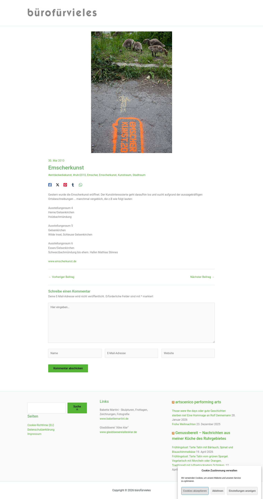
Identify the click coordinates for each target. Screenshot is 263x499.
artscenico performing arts (198, 402)
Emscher (92, 175)
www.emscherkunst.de (62, 261)
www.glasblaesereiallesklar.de (118, 432)
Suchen (77, 408)
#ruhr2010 (79, 175)
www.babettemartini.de (114, 418)
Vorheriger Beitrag (61, 277)
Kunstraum (124, 175)
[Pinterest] (65, 185)
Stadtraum (139, 175)
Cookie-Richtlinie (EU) (40, 425)
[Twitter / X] (57, 185)
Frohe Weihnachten (184, 424)
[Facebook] (50, 185)
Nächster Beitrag (202, 277)
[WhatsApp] (80, 185)
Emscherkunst (108, 175)
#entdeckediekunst (60, 175)
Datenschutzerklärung (40, 429)
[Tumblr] (73, 185)
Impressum (34, 434)
